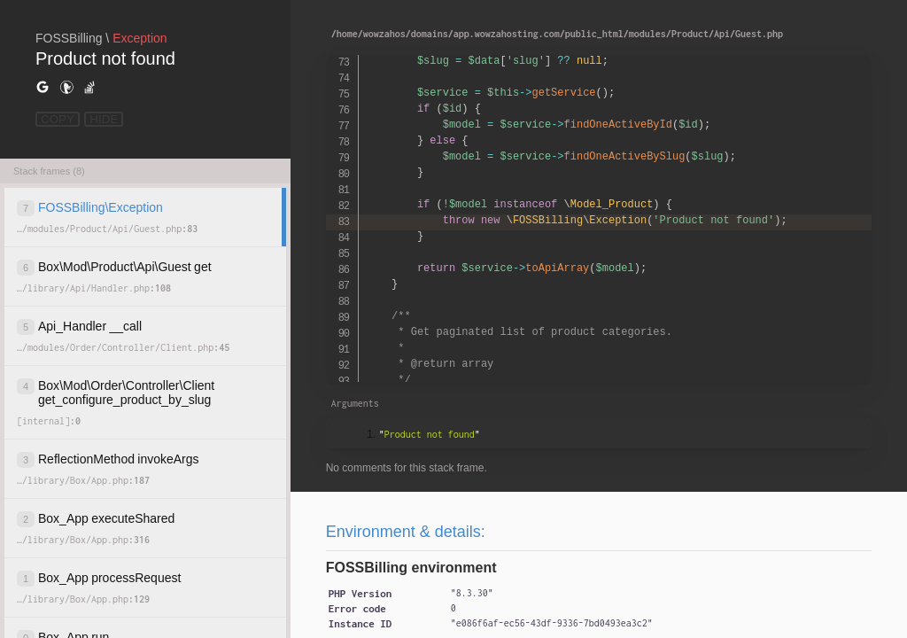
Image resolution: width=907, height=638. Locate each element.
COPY (57, 119)
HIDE (103, 119)
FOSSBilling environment (411, 567)
